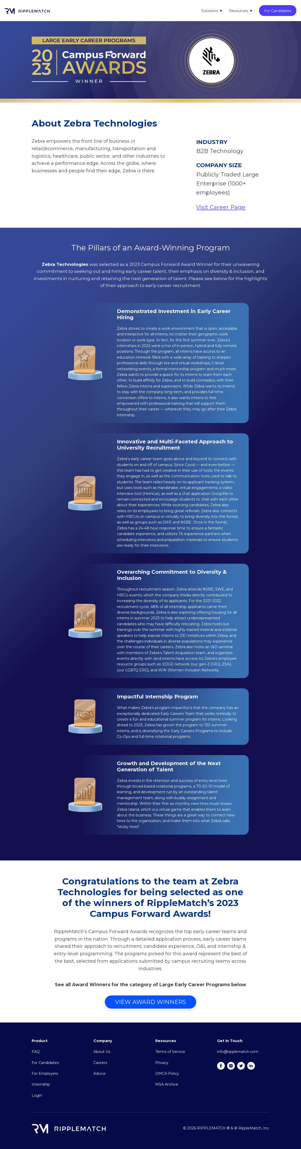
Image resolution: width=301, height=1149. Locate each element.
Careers (100, 1062)
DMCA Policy (167, 1073)
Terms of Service (170, 1051)
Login (37, 1095)
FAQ (36, 1051)
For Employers (45, 1073)
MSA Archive (166, 1084)
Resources (238, 11)
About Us (101, 1051)
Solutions (209, 11)
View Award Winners (150, 1002)
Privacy (161, 1062)
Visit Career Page (220, 207)
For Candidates (277, 11)
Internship (41, 1084)
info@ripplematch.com (237, 1051)
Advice (99, 1073)
